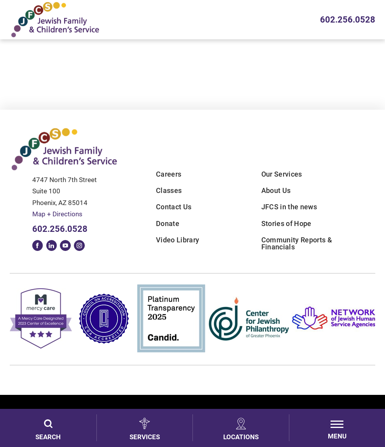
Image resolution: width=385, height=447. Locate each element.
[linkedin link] (51, 245)
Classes (169, 190)
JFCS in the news (289, 206)
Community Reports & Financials (296, 244)
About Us (276, 190)
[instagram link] (79, 245)
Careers (168, 174)
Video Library (177, 240)
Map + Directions (57, 214)
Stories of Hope (286, 223)
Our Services (281, 174)
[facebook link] (37, 245)
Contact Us (173, 206)
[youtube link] (65, 245)
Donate (167, 223)
